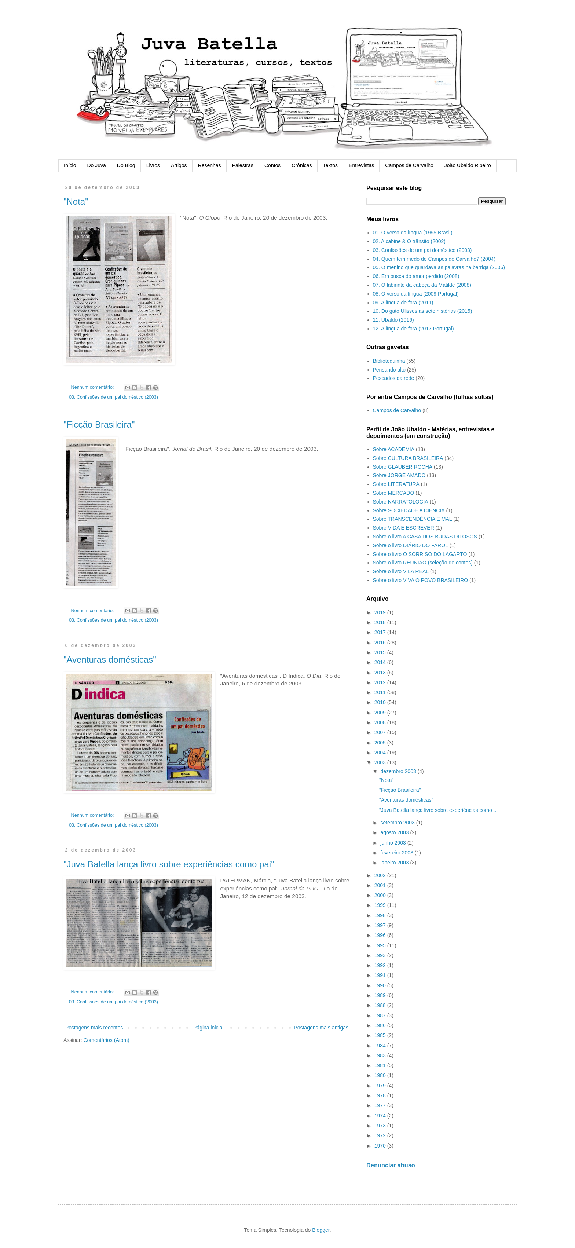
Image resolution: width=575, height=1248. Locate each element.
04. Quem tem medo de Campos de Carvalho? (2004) (434, 259)
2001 (380, 885)
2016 (380, 642)
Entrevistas (361, 165)
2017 (380, 632)
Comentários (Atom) (106, 1040)
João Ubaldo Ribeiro (467, 165)
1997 (380, 925)
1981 (380, 1065)
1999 (380, 905)
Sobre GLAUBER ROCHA (403, 467)
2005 (380, 743)
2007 (380, 732)
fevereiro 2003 (397, 853)
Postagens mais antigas (321, 1028)
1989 (380, 995)
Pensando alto (389, 370)
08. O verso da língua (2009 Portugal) (416, 294)
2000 (380, 895)
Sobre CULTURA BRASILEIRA (408, 458)
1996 (380, 935)
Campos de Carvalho (409, 165)
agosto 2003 (395, 832)
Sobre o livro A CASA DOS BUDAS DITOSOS (425, 536)
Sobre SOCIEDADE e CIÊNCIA (409, 510)
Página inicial (208, 1028)
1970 (380, 1146)
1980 (380, 1075)
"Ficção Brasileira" (99, 424)
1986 (380, 1025)
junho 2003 (393, 843)
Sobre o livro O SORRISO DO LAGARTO (420, 554)
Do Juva (96, 165)
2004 (380, 752)
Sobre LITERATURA (396, 484)
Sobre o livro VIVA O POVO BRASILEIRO (420, 580)
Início (70, 165)
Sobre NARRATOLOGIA (400, 502)
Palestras (242, 165)
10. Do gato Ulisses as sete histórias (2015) (422, 311)
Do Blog (126, 165)
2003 (380, 762)
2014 (380, 662)
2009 (380, 713)
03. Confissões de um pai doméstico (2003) (113, 397)
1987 (380, 1015)
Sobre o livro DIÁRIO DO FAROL (410, 545)
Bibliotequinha (389, 361)
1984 (380, 1045)
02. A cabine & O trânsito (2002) (409, 241)
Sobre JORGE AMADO (399, 475)
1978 (380, 1095)
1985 (380, 1035)
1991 (380, 975)
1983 (380, 1055)
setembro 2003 (398, 823)
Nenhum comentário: (93, 387)
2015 (380, 652)
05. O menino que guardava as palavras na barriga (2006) (439, 267)
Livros (153, 165)
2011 (380, 692)
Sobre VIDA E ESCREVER (403, 528)
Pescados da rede (393, 378)
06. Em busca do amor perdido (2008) (416, 276)
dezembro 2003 (398, 771)
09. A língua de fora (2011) (403, 302)
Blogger (320, 1230)
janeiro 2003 (395, 862)
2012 (380, 682)
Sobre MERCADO (393, 493)
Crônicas (302, 165)
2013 (380, 673)
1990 (380, 985)
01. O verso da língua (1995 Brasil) (413, 232)
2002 (380, 875)
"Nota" (75, 201)
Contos (272, 165)
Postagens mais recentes (94, 1028)
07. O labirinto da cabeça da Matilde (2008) (422, 285)
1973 (380, 1125)
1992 (380, 965)
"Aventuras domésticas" (109, 660)
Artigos (179, 165)
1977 (380, 1105)
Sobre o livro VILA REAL (401, 571)
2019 (380, 612)
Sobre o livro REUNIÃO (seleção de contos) (423, 563)
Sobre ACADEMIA (394, 449)
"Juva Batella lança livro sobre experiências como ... (438, 810)
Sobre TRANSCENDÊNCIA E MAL (412, 519)
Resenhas (209, 165)
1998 (380, 915)
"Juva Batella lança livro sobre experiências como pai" (168, 864)
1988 (380, 1005)
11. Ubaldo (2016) (393, 320)
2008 (380, 722)
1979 (380, 1085)
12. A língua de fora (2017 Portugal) (413, 329)
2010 (380, 702)
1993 (380, 955)
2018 (380, 622)
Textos (330, 165)
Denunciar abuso (390, 1165)
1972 (380, 1135)
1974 (380, 1116)
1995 (380, 945)
